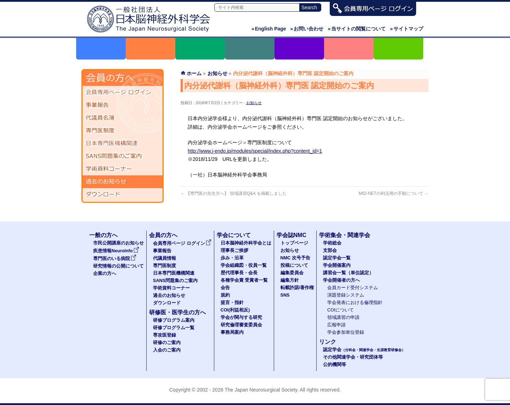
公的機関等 (334, 364)
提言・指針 (232, 302)
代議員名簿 (122, 118)
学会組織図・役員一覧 (244, 265)
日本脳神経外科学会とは (246, 243)
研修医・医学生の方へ (177, 312)
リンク (327, 342)
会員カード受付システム (352, 287)
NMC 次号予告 (295, 257)
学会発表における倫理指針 (354, 302)
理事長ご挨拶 (234, 250)
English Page (268, 29)
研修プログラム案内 (173, 320)
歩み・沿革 (232, 257)
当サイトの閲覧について (357, 29)
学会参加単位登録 (345, 332)
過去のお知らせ (122, 181)
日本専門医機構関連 (122, 143)
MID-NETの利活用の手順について (394, 193)
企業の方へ (104, 273)
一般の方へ (103, 235)
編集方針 (289, 280)
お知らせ (254, 103)
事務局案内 (232, 332)
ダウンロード (122, 194)
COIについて (340, 310)
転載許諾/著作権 (297, 287)
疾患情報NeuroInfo (116, 250)
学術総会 (332, 243)
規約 (225, 295)
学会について (234, 235)
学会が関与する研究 (241, 317)
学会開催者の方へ (341, 280)
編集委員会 (292, 272)
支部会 (330, 250)
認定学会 (364, 349)
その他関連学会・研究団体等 (353, 357)
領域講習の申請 (343, 317)
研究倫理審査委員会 (241, 324)
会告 (225, 287)
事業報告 (122, 105)
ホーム (194, 73)
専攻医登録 (164, 335)
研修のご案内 (167, 342)
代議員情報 (164, 258)
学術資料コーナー (122, 169)
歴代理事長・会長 (239, 272)
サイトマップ (406, 29)
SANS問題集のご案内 (122, 156)
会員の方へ (163, 235)
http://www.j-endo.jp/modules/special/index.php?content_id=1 (255, 151)
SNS (285, 295)
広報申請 (336, 324)
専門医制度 (122, 130)
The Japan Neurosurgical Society (261, 390)
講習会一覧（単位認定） (348, 272)
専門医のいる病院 (114, 258)
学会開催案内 (337, 265)
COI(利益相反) (235, 310)
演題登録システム (345, 295)
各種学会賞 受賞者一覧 (244, 280)
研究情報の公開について (118, 266)
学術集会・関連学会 (344, 235)
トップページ (294, 243)
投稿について (294, 265)
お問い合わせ (307, 29)
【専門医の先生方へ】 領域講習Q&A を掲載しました (234, 193)
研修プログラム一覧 (173, 327)
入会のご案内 (167, 350)
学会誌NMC (291, 235)
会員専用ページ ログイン (122, 92)
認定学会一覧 (337, 257)
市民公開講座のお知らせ (118, 243)
